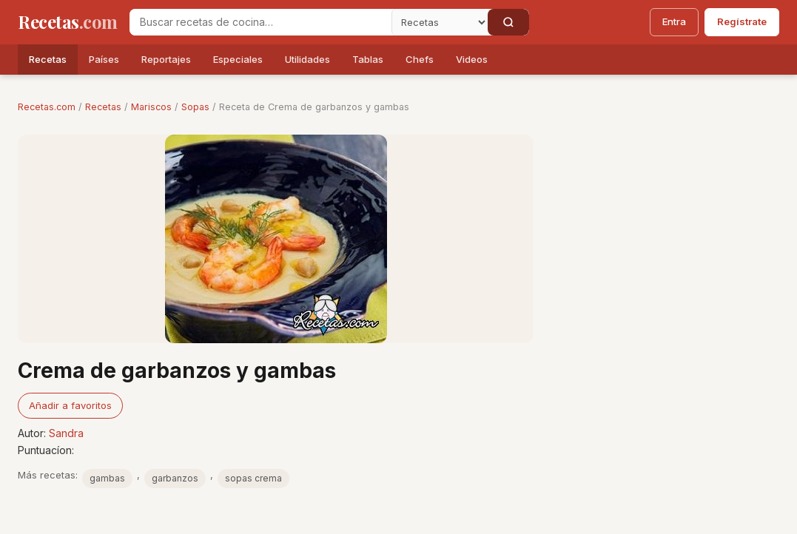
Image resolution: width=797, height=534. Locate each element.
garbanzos (175, 478)
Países (104, 59)
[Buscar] (508, 22)
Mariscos (151, 106)
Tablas (367, 59)
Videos (472, 59)
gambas (107, 478)
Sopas (195, 106)
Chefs (420, 59)
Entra (674, 21)
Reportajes (166, 59)
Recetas (48, 59)
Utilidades (307, 59)
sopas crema (253, 478)
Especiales (238, 59)
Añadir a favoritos (70, 405)
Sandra (66, 433)
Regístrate (742, 21)
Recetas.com (46, 106)
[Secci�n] (439, 22)
